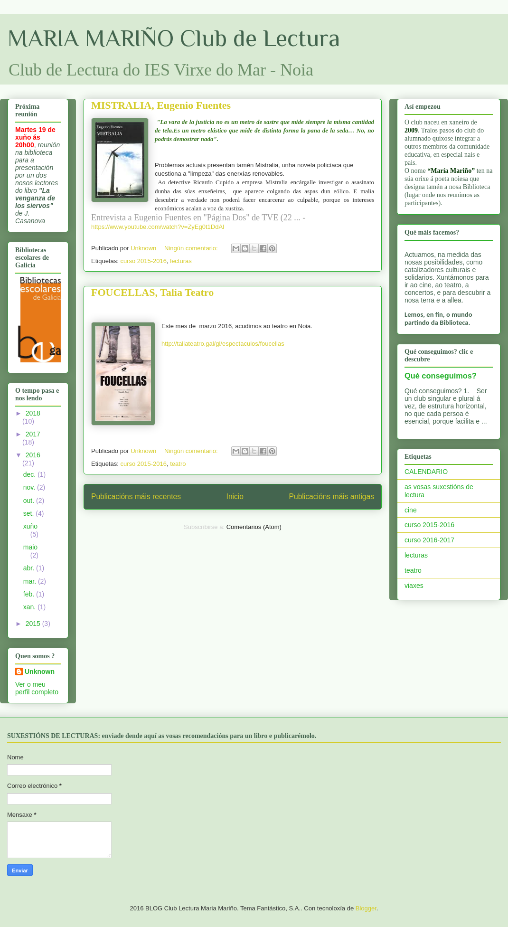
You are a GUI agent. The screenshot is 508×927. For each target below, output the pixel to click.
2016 (33, 455)
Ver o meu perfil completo (36, 688)
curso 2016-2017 (429, 540)
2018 (33, 413)
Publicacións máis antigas (331, 496)
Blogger (366, 908)
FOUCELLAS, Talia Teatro (152, 292)
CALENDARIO (426, 471)
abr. (29, 568)
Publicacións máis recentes (136, 496)
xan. (30, 607)
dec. (30, 474)
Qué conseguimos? (441, 375)
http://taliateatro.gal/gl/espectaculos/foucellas (222, 343)
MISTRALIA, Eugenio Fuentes (161, 105)
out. (29, 500)
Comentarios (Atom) (254, 526)
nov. (30, 487)
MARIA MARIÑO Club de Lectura (174, 38)
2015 (34, 623)
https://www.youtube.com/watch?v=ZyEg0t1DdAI (158, 226)
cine (411, 510)
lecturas (181, 261)
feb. (29, 594)
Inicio (235, 496)
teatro (178, 463)
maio (30, 547)
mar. (30, 581)
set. (29, 513)
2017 (33, 434)
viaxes (414, 585)
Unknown (40, 671)
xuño (30, 526)
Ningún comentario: (191, 248)
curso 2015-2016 (143, 261)
